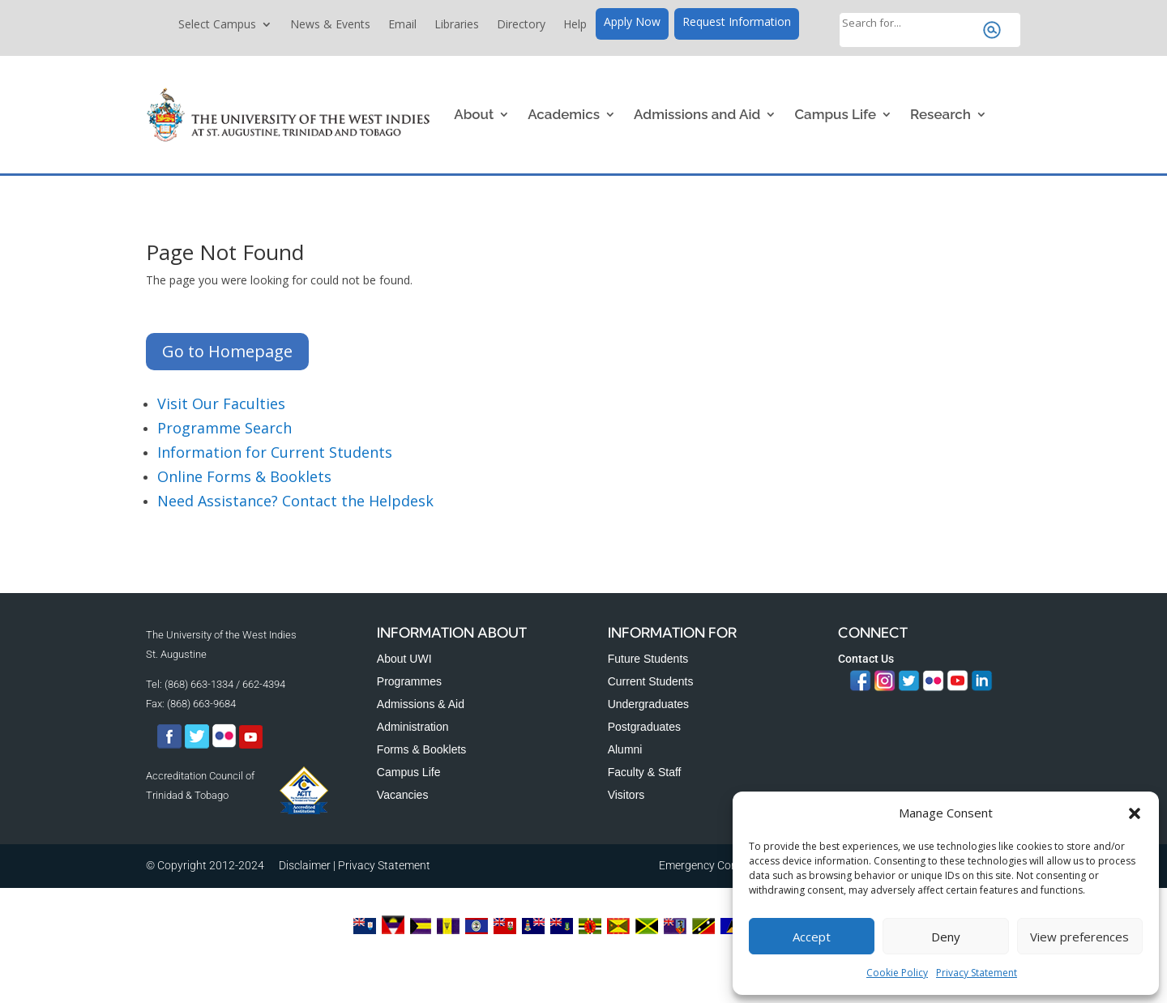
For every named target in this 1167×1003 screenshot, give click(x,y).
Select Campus (217, 25)
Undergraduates (648, 704)
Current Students (651, 681)
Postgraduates (644, 726)
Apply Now (632, 22)
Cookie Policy (897, 973)
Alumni (625, 749)
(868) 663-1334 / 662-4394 (225, 684)
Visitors (626, 794)
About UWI (404, 658)
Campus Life (835, 114)
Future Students (648, 658)
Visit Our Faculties (221, 403)
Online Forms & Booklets (244, 476)
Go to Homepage (227, 351)
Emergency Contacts (711, 865)
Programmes (409, 681)
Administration (413, 726)
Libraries (456, 25)
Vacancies (403, 794)
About (474, 114)
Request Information (736, 22)
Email (402, 25)
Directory (521, 25)
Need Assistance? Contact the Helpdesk (295, 500)
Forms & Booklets (421, 749)
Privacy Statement (976, 973)
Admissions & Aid (420, 704)
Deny (945, 936)
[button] (1134, 813)
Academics (564, 114)
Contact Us (866, 658)
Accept (812, 936)
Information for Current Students (274, 452)
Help (575, 25)
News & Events (330, 25)
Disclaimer (305, 865)
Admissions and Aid (697, 114)
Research (940, 114)
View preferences (1079, 936)
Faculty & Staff (645, 772)
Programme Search (224, 427)
